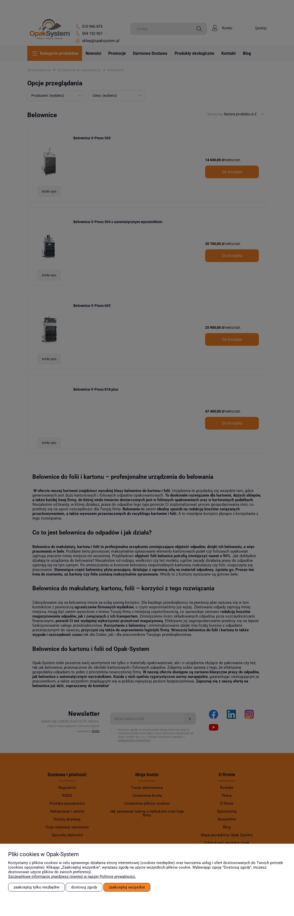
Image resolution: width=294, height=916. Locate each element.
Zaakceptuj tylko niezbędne (36, 887)
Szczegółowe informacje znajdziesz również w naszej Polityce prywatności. (72, 876)
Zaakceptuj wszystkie (127, 887)
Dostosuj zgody (84, 887)
